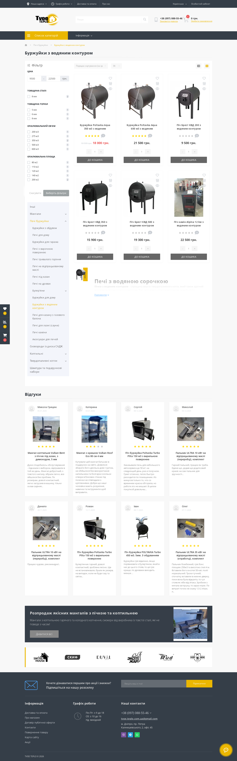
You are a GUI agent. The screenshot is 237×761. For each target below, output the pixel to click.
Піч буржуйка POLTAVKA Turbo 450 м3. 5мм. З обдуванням (142, 554)
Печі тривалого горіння (46, 259)
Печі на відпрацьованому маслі (48, 268)
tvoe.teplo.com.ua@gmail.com (139, 718)
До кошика (95, 159)
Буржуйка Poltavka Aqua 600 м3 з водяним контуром (142, 128)
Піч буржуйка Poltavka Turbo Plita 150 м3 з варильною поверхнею (142, 456)
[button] (5, 337)
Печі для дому (40, 235)
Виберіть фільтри (56, 193)
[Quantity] (94, 151)
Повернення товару (36, 732)
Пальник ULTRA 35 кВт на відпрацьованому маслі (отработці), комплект (191, 555)
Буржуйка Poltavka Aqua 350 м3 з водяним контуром (95, 128)
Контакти (30, 727)
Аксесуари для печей (45, 339)
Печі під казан (41, 276)
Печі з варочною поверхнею (42, 250)
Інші (32, 206)
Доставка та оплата (86, 3)
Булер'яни (38, 290)
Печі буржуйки (40, 45)
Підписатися (199, 683)
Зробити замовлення (201, 21)
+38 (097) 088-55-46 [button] (136, 713)
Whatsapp (137, 735)
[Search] (144, 19)
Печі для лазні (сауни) (45, 325)
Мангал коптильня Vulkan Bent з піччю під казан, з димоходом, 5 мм (46, 456)
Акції (27, 742)
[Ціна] (34, 78)
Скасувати (35, 193)
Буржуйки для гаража (45, 241)
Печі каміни (39, 332)
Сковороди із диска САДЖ (46, 346)
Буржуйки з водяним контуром (44, 306)
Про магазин (32, 717)
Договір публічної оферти (40, 722)
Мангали (35, 213)
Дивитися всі (44, 634)
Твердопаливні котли (43, 360)
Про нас (106, 3)
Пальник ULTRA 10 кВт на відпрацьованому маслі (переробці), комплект (191, 456)
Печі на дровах (41, 283)
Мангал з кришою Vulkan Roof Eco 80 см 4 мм (94, 454)
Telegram (130, 735)
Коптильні (36, 353)
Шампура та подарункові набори (46, 369)
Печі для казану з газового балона (48, 316)
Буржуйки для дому (44, 297)
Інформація (84, 35)
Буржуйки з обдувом (44, 228)
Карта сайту (32, 737)
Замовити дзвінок (169, 21)
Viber (123, 735)
